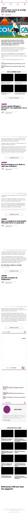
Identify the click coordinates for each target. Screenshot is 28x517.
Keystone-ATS (8, 169)
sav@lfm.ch (16, 510)
